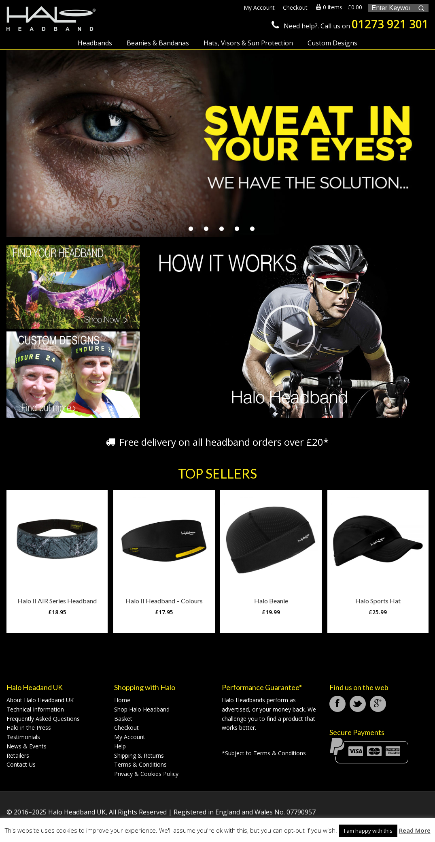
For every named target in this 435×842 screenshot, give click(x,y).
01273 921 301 (390, 24)
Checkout (126, 727)
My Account (129, 737)
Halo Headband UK (50, 19)
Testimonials (23, 737)
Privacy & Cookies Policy (146, 774)
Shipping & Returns (139, 755)
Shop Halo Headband (142, 709)
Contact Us (21, 764)
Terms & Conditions (140, 764)
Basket (123, 718)
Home (122, 700)
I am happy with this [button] (368, 830)
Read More (415, 830)
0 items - (339, 7)
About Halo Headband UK (40, 700)
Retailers (17, 755)
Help (120, 746)
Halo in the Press (28, 727)
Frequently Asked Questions (43, 718)
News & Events (26, 746)
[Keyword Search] (391, 8)
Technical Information (35, 709)
